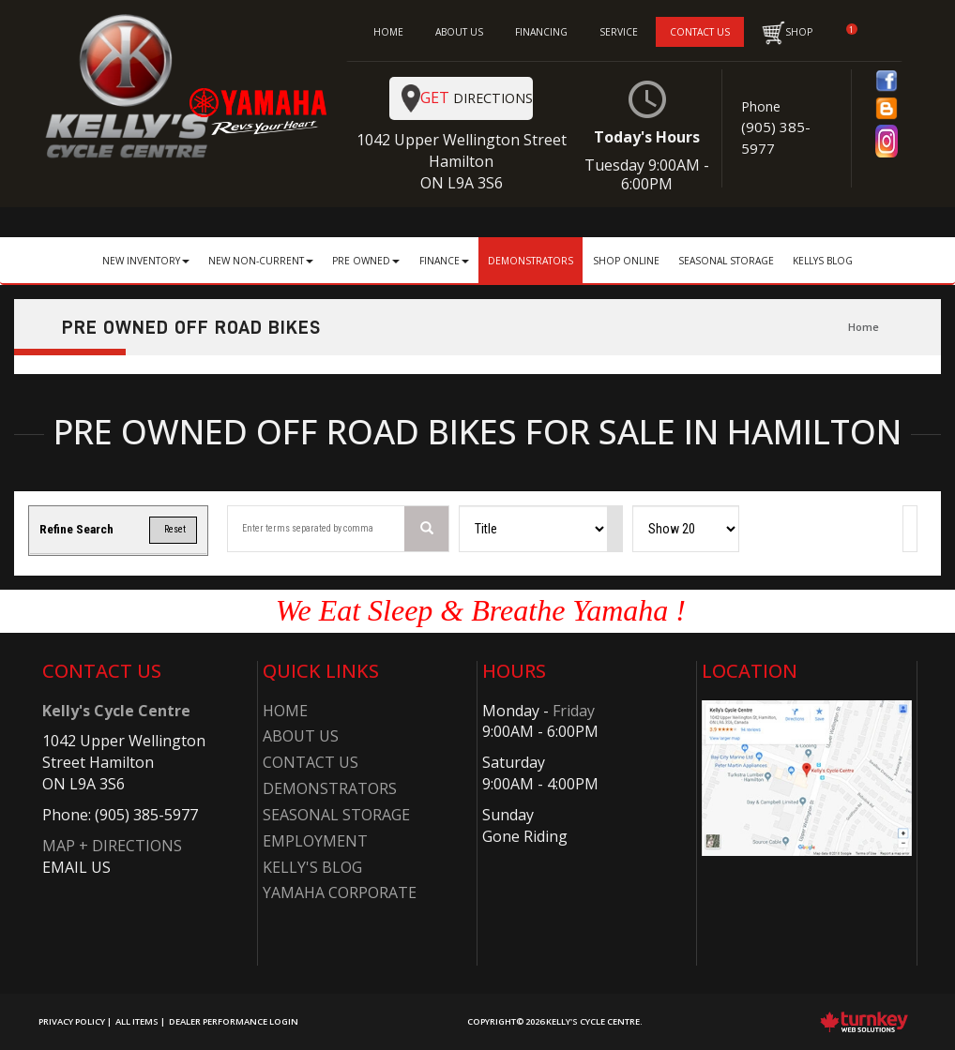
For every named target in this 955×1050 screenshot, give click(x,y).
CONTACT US (700, 31)
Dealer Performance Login (233, 1021)
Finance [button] (444, 260)
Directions (467, 98)
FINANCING (541, 31)
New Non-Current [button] (260, 260)
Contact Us (310, 762)
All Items (137, 1021)
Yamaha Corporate (340, 892)
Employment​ (315, 841)
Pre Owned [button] (366, 260)
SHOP (787, 33)
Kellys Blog (823, 260)
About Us (301, 736)
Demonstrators (530, 260)
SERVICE (618, 31)
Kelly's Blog (312, 867)
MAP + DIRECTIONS (112, 845)
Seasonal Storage (726, 260)
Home (863, 327)
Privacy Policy (71, 1021)
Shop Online (626, 260)
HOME (388, 31)
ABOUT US (459, 31)
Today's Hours (648, 137)
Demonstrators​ (330, 788)
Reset (172, 529)
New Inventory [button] (145, 260)
